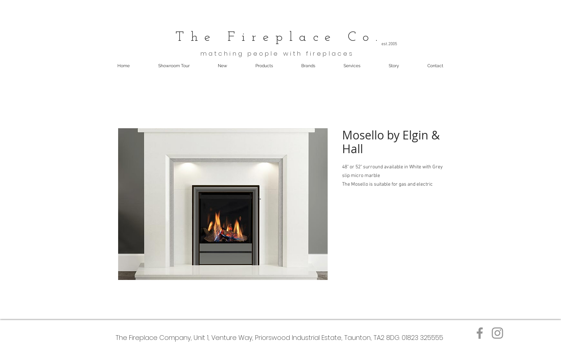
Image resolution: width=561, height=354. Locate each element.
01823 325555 (422, 337)
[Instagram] (497, 333)
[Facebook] (479, 333)
